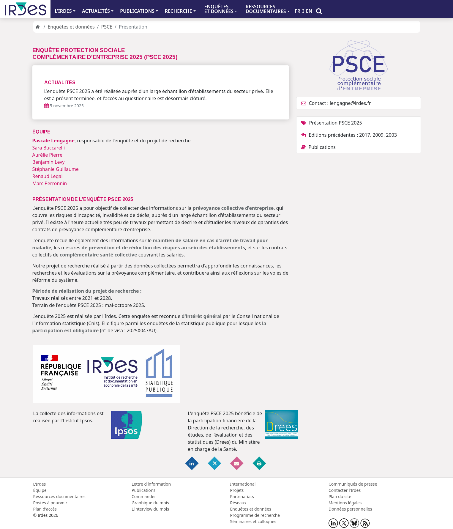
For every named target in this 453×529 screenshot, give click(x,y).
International (243, 484)
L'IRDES (63, 11)
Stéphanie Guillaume (55, 169)
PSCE (106, 26)
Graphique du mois (150, 503)
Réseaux (238, 503)
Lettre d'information (151, 484)
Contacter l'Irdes (345, 490)
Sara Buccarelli (48, 147)
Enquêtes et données (71, 26)
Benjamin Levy (48, 162)
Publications (318, 147)
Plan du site (340, 496)
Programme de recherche (255, 515)
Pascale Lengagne (53, 140)
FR (297, 11)
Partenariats (242, 496)
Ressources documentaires (59, 496)
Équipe (40, 490)
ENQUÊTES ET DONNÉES (218, 9)
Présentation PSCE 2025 (331, 122)
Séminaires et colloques (253, 521)
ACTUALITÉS (96, 11)
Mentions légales (345, 503)
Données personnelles (350, 509)
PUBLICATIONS (137, 11)
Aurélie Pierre (47, 155)
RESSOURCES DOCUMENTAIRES (266, 9)
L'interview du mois (150, 509)
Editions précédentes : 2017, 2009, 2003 (349, 135)
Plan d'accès (45, 509)
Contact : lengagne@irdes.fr (336, 103)
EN (309, 11)
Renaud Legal (47, 176)
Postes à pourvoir (50, 503)
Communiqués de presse (353, 484)
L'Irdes (39, 484)
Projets (237, 490)
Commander (144, 496)
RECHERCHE (178, 11)
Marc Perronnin (49, 183)
